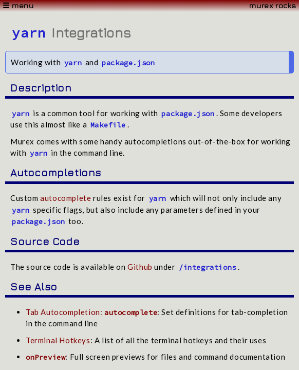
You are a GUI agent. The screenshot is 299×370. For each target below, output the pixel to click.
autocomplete (65, 197)
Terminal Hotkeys (58, 340)
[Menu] (149, 6)
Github (140, 266)
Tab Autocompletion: (91, 312)
